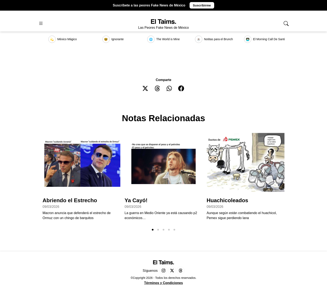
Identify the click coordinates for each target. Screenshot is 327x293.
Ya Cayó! (136, 200)
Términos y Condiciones (163, 283)
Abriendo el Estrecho (70, 200)
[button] (145, 88)
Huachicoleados (227, 200)
